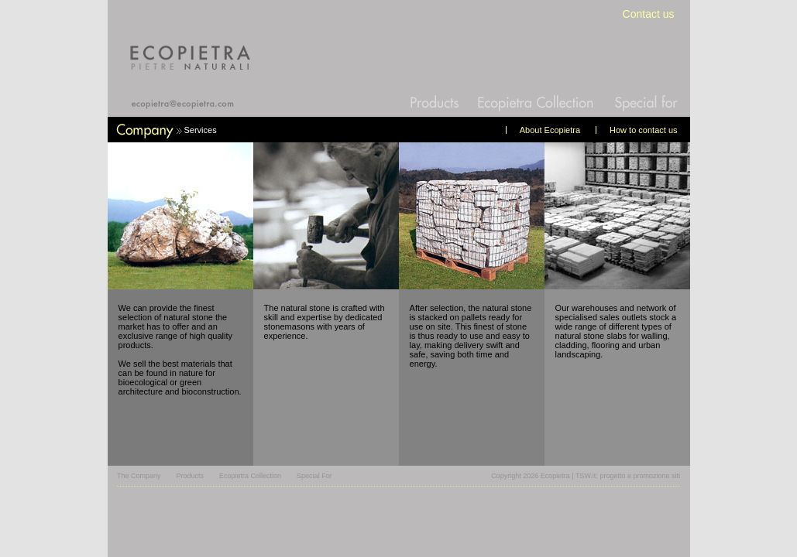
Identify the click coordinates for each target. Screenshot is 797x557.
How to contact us (643, 130)
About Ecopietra (550, 130)
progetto (612, 476)
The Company (139, 476)
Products (190, 476)
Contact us (649, 14)
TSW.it (585, 476)
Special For (314, 476)
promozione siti (656, 476)
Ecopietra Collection (250, 476)
